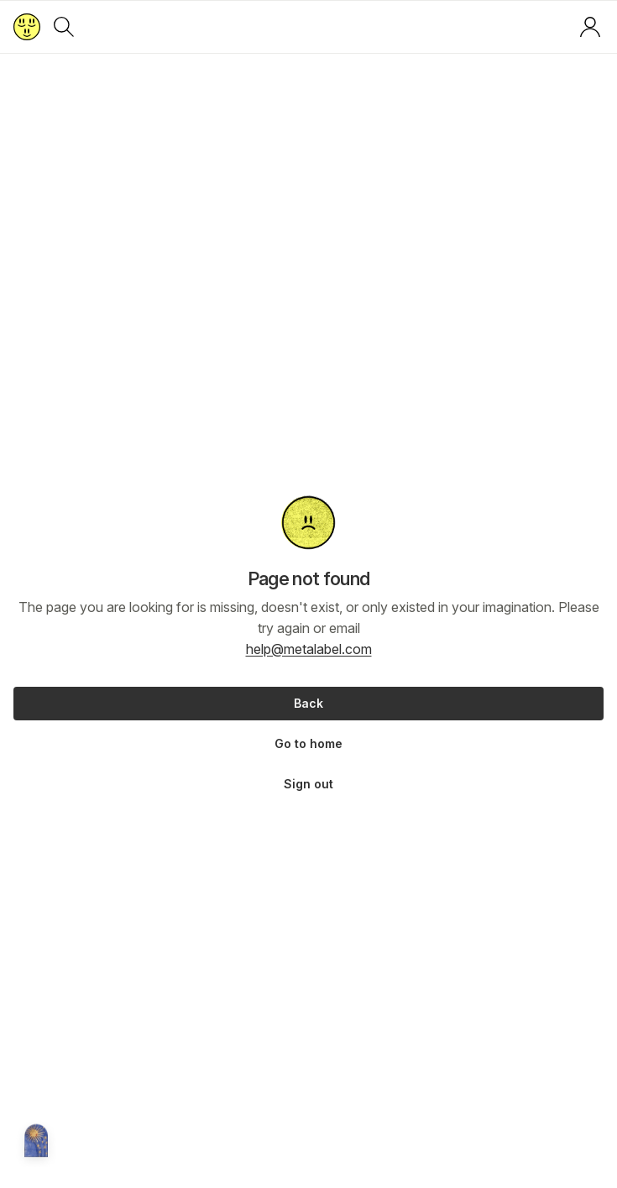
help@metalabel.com (309, 649)
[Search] (63, 26)
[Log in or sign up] (590, 26)
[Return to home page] (26, 26)
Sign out (308, 784)
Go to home (308, 743)
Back (308, 703)
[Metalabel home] (36, 1142)
